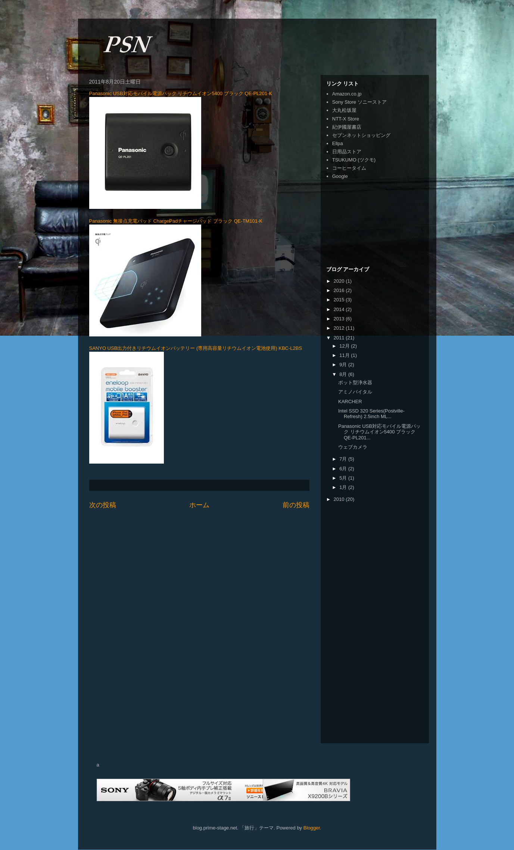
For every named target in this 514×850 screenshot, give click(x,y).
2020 (340, 281)
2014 (340, 309)
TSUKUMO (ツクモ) (354, 160)
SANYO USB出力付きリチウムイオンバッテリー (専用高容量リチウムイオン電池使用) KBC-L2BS (195, 348)
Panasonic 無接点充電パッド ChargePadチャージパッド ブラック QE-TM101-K (176, 221)
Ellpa (337, 143)
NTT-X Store (345, 119)
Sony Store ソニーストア (359, 102)
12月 (345, 346)
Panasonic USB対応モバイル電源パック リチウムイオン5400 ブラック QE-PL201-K (180, 93)
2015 (340, 299)
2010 (340, 499)
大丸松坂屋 (344, 110)
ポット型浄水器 (355, 382)
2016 (340, 290)
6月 (343, 468)
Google (340, 176)
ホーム (199, 505)
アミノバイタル (355, 392)
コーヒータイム (349, 168)
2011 (340, 338)
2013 (340, 319)
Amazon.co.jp (347, 94)
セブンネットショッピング (361, 135)
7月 (343, 459)
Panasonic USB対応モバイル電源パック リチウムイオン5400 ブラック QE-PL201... (379, 431)
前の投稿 (296, 505)
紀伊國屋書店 (346, 127)
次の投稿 (102, 505)
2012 (340, 328)
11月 (345, 355)
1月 (343, 487)
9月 (343, 364)
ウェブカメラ (352, 447)
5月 (343, 478)
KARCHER (350, 401)
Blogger (311, 828)
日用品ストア (346, 151)
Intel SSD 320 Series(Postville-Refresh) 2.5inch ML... (371, 414)
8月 (343, 374)
